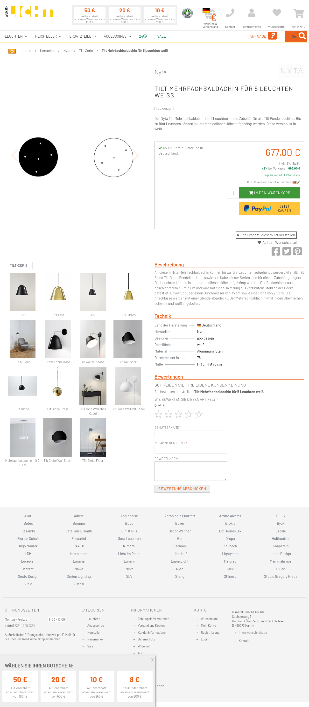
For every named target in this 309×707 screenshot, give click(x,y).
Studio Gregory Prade (280, 576)
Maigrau (230, 561)
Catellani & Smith (78, 531)
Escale (280, 531)
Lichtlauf (180, 553)
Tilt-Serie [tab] (19, 239)
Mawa (78, 569)
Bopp (129, 523)
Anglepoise (129, 516)
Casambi (28, 531)
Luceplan (28, 561)
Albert (79, 516)
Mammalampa (281, 561)
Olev (230, 569)
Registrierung (210, 632)
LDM (28, 553)
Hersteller (47, 50)
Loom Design (281, 553)
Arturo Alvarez (230, 516)
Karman (180, 546)
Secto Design (28, 576)
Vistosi (78, 584)
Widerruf (144, 646)
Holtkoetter (281, 538)
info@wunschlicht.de (253, 632)
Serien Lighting (79, 576)
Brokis (230, 523)
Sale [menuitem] (161, 36)
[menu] (154, 36)
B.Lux (280, 516)
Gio (179, 538)
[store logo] (29, 14)
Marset (28, 569)
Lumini (129, 561)
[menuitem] (15, 36)
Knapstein (281, 546)
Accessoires (95, 625)
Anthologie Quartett (179, 516)
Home (26, 50)
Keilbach (230, 546)
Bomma (79, 523)
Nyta (66, 50)
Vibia (28, 584)
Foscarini (78, 538)
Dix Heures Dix (230, 531)
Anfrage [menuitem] (225, 36)
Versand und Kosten (151, 625)
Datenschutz (146, 639)
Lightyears (230, 553)
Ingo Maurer (28, 546)
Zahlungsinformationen (153, 619)
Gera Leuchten (129, 538)
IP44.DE (78, 546)
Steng (179, 576)
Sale (90, 646)
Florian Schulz (28, 538)
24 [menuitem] (143, 36)
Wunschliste (209, 619)
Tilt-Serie (86, 50)
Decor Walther (180, 531)
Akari (28, 516)
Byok (281, 523)
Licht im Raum (129, 553)
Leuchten (93, 619)
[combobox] (272, 36)
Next (129, 569)
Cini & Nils (129, 531)
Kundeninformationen (152, 632)
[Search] (302, 36)
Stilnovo (230, 576)
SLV (129, 576)
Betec (28, 523)
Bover (179, 523)
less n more (79, 553)
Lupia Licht (180, 561)
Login (205, 639)
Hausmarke (95, 639)
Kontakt (244, 641)
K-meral (129, 546)
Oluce (280, 569)
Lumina (79, 561)
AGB (141, 653)
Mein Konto (208, 625)
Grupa (230, 538)
